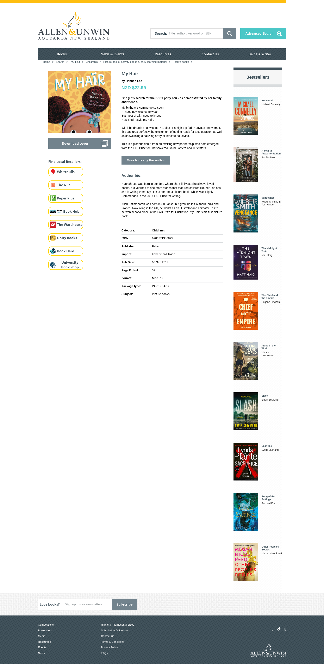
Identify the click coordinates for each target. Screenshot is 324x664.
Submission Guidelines (114, 630)
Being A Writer (260, 54)
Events (42, 647)
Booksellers (45, 630)
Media (41, 636)
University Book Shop (70, 264)
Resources (163, 54)
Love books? (50, 604)
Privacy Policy (109, 647)
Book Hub (71, 211)
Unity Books (67, 238)
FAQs (104, 653)
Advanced (259, 33)
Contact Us (210, 54)
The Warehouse (69, 224)
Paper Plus (65, 198)
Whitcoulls (66, 172)
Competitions (46, 624)
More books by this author (146, 160)
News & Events (112, 54)
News (41, 653)
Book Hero (65, 251)
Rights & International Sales (117, 624)
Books (62, 54)
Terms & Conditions (112, 641)
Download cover (75, 143)
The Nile (63, 185)
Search (160, 33)
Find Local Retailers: (65, 161)
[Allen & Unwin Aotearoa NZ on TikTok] (279, 629)
